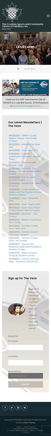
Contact (26, 432)
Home (19, 427)
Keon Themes (29, 423)
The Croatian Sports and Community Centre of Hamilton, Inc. (22, 25)
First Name (13, 341)
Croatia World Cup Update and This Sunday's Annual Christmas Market (25, 192)
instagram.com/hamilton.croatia (18, 407)
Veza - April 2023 (30, 150)
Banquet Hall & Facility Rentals (26, 429)
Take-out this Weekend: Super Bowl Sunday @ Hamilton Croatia (25, 247)
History (41, 430)
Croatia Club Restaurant (18, 430)
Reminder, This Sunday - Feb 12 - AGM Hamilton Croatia (25, 171)
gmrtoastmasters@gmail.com (27, 106)
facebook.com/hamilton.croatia (5, 407)
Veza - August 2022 (31, 204)
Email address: (25, 375)
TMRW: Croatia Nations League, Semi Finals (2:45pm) (23, 138)
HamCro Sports (30, 427)
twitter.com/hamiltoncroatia (11, 407)
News (33, 430)
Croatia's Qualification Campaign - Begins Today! (24, 156)
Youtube (24, 407)
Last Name (13, 356)
